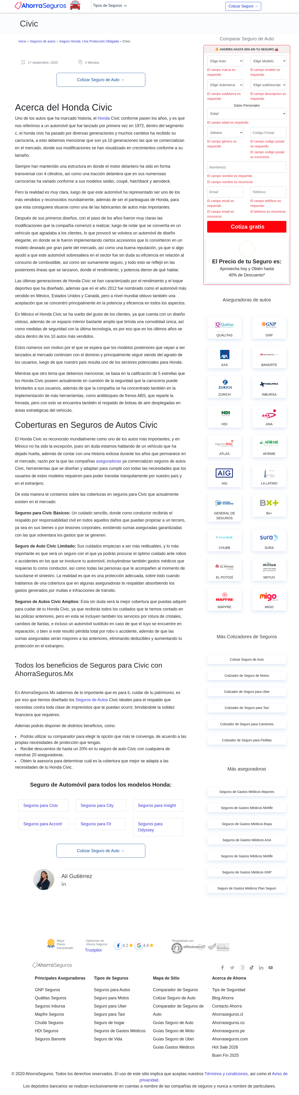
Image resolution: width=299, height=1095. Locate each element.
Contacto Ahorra (227, 1006)
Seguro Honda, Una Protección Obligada (89, 41)
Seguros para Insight (157, 805)
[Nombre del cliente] (246, 167)
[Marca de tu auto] (225, 60)
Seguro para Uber (110, 1006)
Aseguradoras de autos (247, 299)
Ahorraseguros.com (230, 1039)
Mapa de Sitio (166, 978)
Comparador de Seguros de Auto (178, 1010)
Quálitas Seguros (50, 998)
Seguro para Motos (111, 998)
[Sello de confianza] (218, 947)
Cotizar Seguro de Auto (101, 79)
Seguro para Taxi (109, 1014)
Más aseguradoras (247, 768)
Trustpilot (93, 950)
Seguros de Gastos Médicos (120, 1031)
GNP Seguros (47, 989)
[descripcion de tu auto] (268, 85)
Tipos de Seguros (110, 5)
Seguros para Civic (40, 805)
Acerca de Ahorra (229, 978)
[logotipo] (52, 966)
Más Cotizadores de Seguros (247, 636)
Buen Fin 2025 (225, 1055)
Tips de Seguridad (228, 989)
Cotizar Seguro (243, 6)
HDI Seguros (46, 1031)
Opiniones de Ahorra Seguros (96, 942)
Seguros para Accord (42, 824)
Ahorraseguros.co (228, 1022)
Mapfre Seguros (49, 1014)
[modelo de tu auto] (268, 60)
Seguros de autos (43, 41)
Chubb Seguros (49, 1022)
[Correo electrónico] (225, 192)
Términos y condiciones (226, 1073)
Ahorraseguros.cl (227, 1014)
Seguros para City (97, 805)
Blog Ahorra (223, 998)
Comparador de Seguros (175, 989)
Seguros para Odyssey (150, 827)
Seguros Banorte (50, 1039)
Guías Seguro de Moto (173, 1031)
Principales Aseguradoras (60, 978)
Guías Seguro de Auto (173, 1022)
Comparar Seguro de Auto (247, 38)
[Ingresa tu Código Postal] (268, 132)
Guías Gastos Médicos (174, 1047)
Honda (104, 118)
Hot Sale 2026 (225, 1047)
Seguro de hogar (109, 1022)
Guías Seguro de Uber (173, 1039)
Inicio (22, 41)
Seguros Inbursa (50, 1006)
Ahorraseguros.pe (228, 1031)
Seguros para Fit (96, 824)
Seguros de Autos (91, 699)
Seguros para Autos (112, 989)
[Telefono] (268, 192)
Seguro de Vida (108, 1039)
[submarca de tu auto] (225, 85)
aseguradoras (108, 461)
